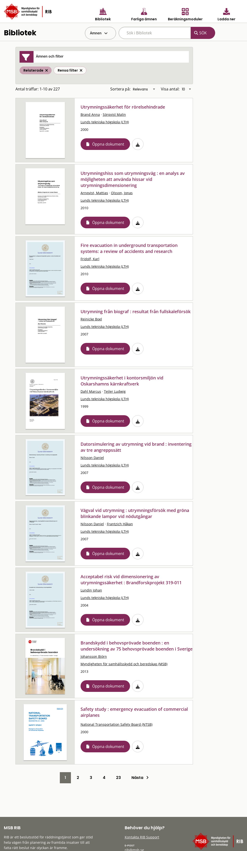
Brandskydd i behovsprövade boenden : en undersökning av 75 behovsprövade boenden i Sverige (136, 646)
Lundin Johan (91, 590)
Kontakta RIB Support (142, 837)
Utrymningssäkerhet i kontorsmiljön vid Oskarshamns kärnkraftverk (122, 381)
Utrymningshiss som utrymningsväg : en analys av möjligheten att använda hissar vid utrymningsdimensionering (133, 179)
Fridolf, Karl (90, 259)
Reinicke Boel (91, 319)
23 (118, 777)
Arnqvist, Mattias (94, 193)
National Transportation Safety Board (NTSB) (116, 724)
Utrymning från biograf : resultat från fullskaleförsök (136, 311)
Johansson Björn (94, 656)
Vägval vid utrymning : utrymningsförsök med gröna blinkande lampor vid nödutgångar (135, 513)
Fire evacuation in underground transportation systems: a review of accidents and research (129, 248)
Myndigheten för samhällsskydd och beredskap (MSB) (124, 664)
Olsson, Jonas (122, 193)
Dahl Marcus (91, 391)
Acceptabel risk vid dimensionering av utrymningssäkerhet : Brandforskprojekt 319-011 (131, 579)
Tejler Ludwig (115, 391)
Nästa (140, 777)
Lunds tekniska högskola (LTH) (105, 122)
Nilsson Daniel (92, 457)
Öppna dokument (108, 144)
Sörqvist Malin (114, 114)
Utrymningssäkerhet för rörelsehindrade (123, 107)
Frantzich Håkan (120, 524)
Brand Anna (90, 114)
